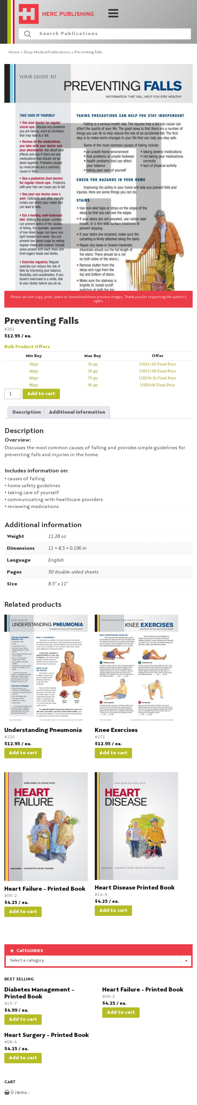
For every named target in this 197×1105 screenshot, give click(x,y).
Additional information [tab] (77, 412)
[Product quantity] (12, 394)
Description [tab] (26, 412)
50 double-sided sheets (73, 572)
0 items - (24, 1093)
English (56, 560)
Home (14, 52)
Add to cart (41, 394)
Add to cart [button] (23, 753)
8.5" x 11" (58, 584)
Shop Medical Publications (46, 52)
